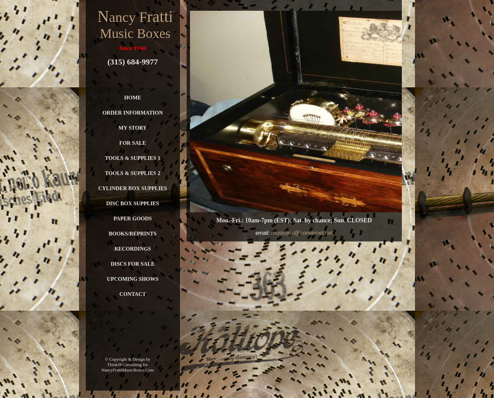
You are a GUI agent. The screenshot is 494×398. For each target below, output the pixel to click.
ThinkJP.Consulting (124, 364)
